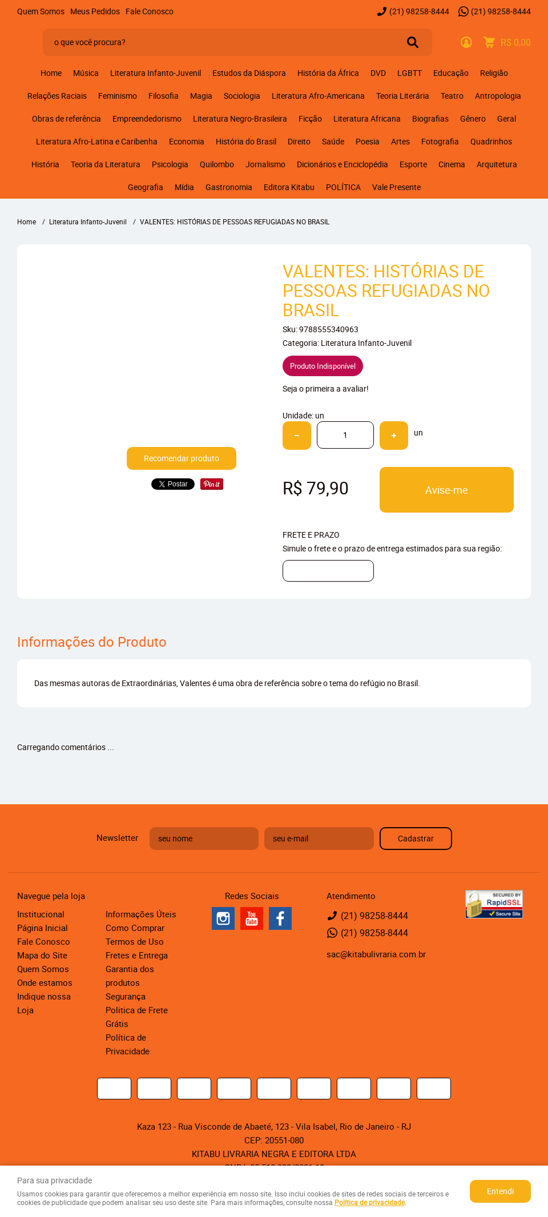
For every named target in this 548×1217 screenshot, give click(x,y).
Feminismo (117, 95)
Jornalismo (265, 164)
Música (86, 72)
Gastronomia (229, 187)
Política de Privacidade (128, 1044)
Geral (506, 118)
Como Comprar (135, 927)
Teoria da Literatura (105, 164)
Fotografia (440, 141)
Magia (201, 95)
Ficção (310, 118)
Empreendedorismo (147, 118)
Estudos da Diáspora (249, 72)
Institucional (41, 914)
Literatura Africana (367, 118)
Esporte (413, 164)
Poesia (368, 141)
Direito (299, 141)
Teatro (452, 95)
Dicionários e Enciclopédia (342, 164)
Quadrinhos (491, 141)
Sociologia (242, 95)
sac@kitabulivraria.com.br (376, 954)
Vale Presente (396, 187)
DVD (378, 72)
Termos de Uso (135, 941)
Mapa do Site (42, 955)
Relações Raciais (57, 95)
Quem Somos (41, 11)
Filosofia (163, 95)
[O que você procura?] (412, 42)
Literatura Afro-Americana (318, 95)
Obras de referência (66, 118)
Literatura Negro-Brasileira (240, 118)
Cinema (451, 164)
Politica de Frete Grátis (137, 1016)
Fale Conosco (150, 11)
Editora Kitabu (289, 187)
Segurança (126, 996)
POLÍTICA (343, 187)
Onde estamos (44, 982)
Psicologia (170, 164)
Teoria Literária (402, 95)
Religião (494, 72)
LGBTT (409, 72)
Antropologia (498, 95)
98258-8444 (419, 11)
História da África (328, 72)
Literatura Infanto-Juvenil (155, 72)
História (45, 164)
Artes (400, 141)
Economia (186, 141)
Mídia (184, 187)
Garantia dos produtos (130, 975)
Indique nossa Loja (44, 1002)
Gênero (473, 118)
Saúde (333, 141)
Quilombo (217, 164)
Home (51, 72)
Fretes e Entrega (137, 955)
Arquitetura (497, 164)
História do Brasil (246, 141)
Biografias (430, 118)
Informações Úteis (141, 914)
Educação (451, 72)
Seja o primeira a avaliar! (326, 388)
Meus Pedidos (95, 11)
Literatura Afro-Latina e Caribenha (97, 141)
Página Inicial (42, 927)
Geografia (145, 187)
